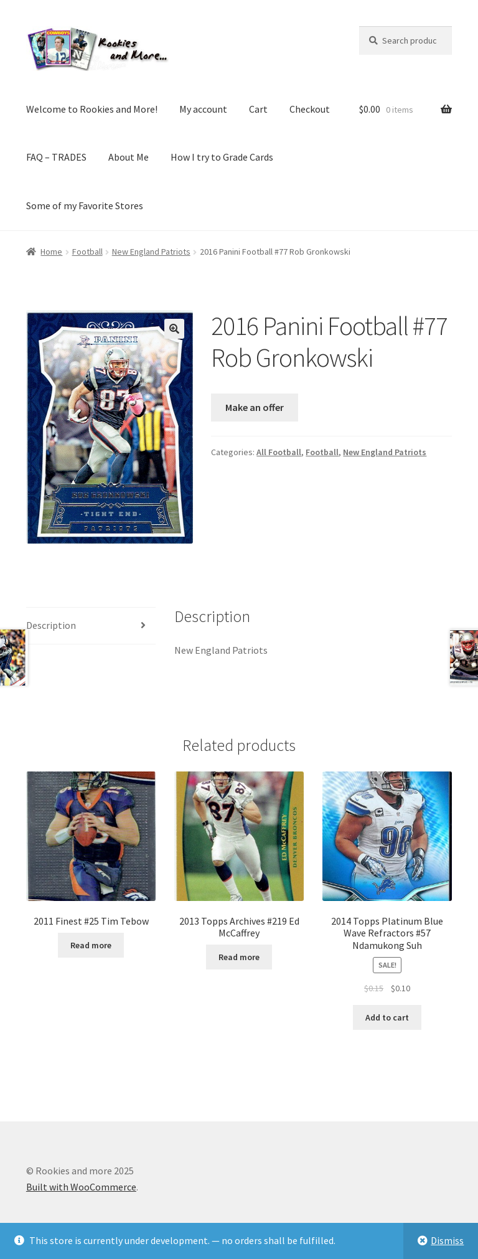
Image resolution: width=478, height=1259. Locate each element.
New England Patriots (151, 251)
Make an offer (254, 407)
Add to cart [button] (387, 1017)
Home (51, 251)
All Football (278, 452)
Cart (258, 109)
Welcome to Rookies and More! (91, 109)
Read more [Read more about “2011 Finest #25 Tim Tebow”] (90, 945)
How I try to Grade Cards (222, 157)
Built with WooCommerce (81, 1187)
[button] (174, 329)
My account (203, 109)
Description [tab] (51, 625)
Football (87, 251)
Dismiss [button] (447, 1240)
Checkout (309, 109)
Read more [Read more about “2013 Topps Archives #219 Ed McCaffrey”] (239, 957)
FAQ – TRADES (56, 157)
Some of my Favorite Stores (84, 205)
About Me (128, 157)
